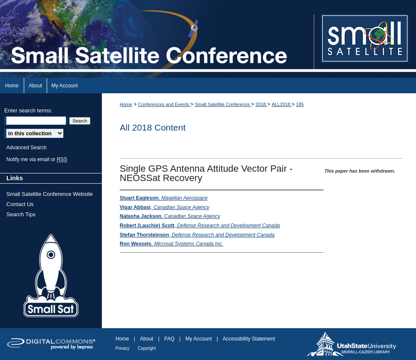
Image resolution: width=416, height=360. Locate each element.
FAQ (169, 339)
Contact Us (20, 204)
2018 (261, 104)
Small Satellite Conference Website (49, 194)
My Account (199, 339)
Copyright (147, 348)
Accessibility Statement (249, 339)
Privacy (122, 348)
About (146, 339)
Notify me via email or (36, 159)
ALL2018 (282, 104)
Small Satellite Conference (223, 104)
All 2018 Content (153, 127)
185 (300, 104)
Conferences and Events (164, 104)
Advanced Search (26, 148)
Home (126, 104)
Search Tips (21, 214)
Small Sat (51, 276)
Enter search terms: (28, 110)
